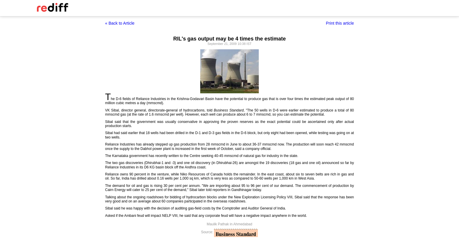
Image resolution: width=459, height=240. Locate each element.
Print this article (340, 23)
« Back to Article (119, 23)
